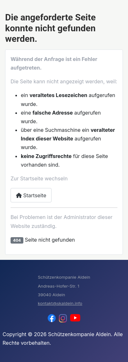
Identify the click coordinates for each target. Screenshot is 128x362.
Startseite (31, 195)
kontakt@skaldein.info (60, 303)
